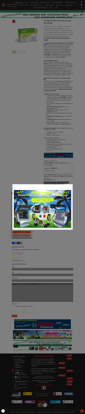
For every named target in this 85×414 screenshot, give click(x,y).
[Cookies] (3, 411)
